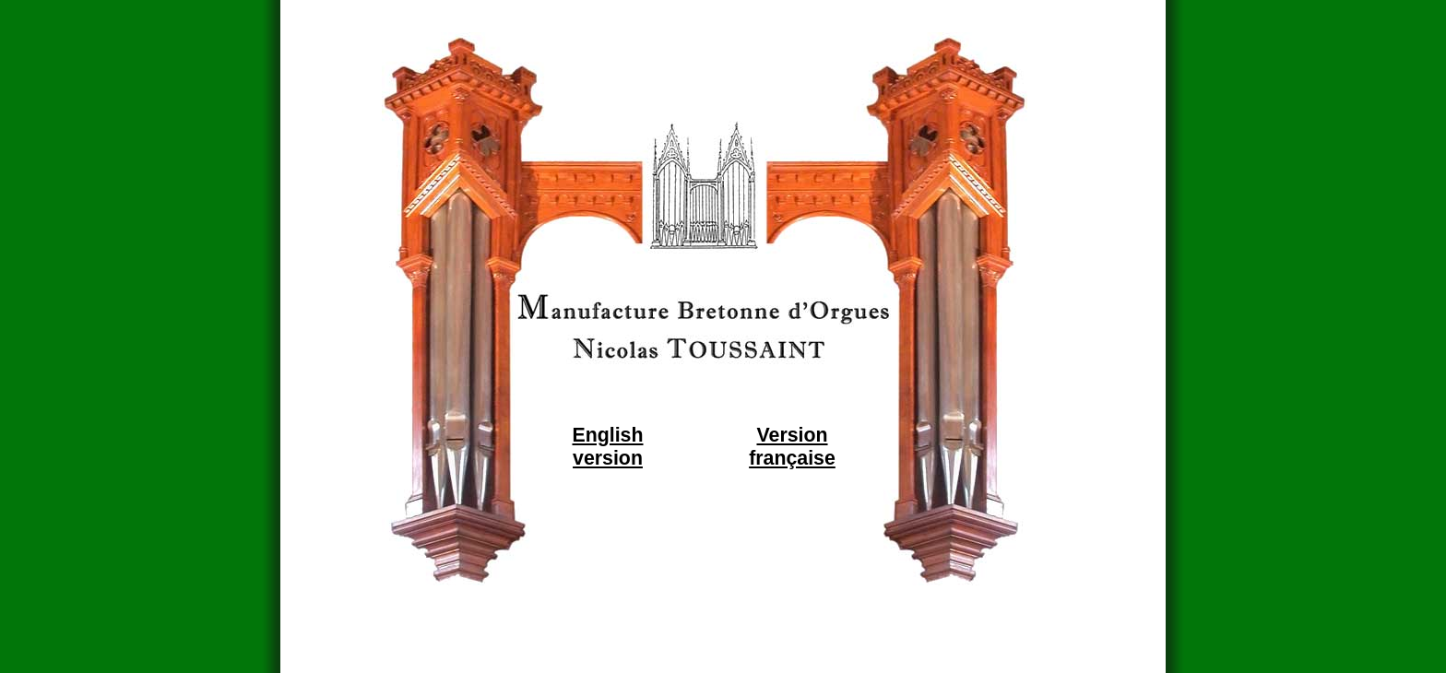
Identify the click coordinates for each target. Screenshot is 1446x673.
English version (607, 446)
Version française (792, 446)
